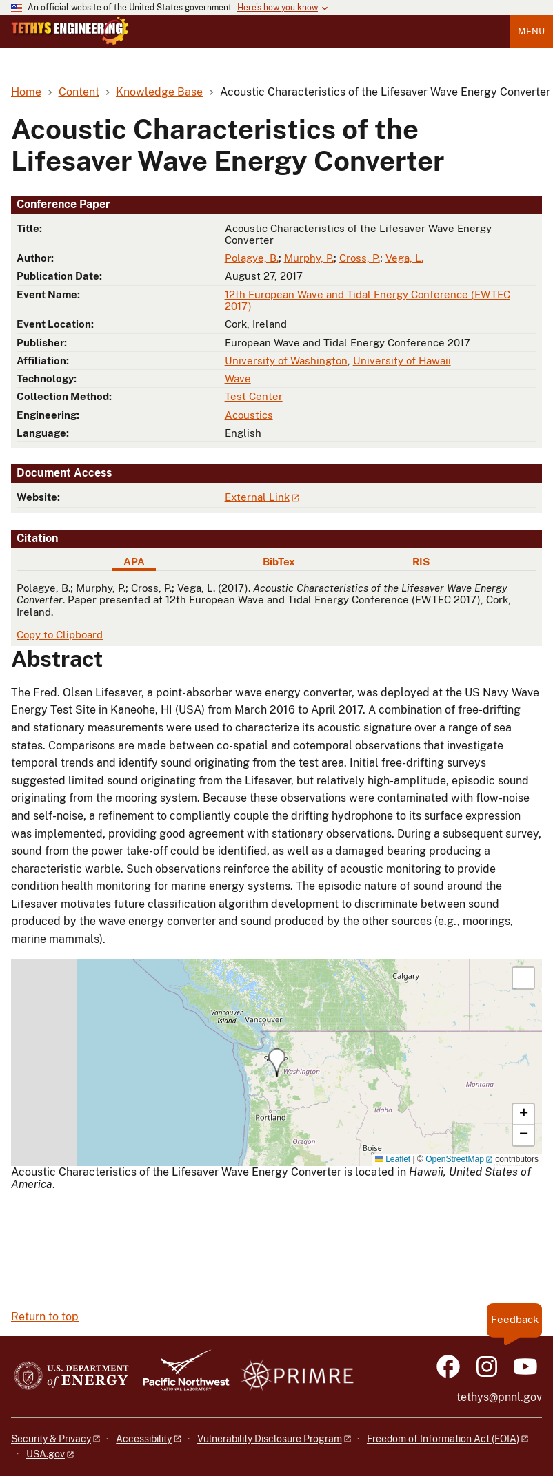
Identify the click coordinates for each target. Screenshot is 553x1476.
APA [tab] (134, 562)
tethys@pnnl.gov (499, 1397)
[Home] (70, 41)
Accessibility (144, 1438)
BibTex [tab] (279, 562)
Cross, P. (359, 258)
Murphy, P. (309, 258)
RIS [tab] (421, 562)
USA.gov (45, 1453)
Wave (238, 378)
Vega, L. (404, 258)
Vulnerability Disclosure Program (269, 1438)
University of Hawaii (402, 360)
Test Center (254, 396)
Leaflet (392, 1159)
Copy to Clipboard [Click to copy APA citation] (60, 635)
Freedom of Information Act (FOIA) (443, 1438)
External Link (257, 497)
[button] (276, 1062)
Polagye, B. (252, 258)
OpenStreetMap (454, 1159)
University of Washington (286, 360)
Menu (531, 31)
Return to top (45, 1316)
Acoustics (249, 415)
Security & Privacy (51, 1438)
